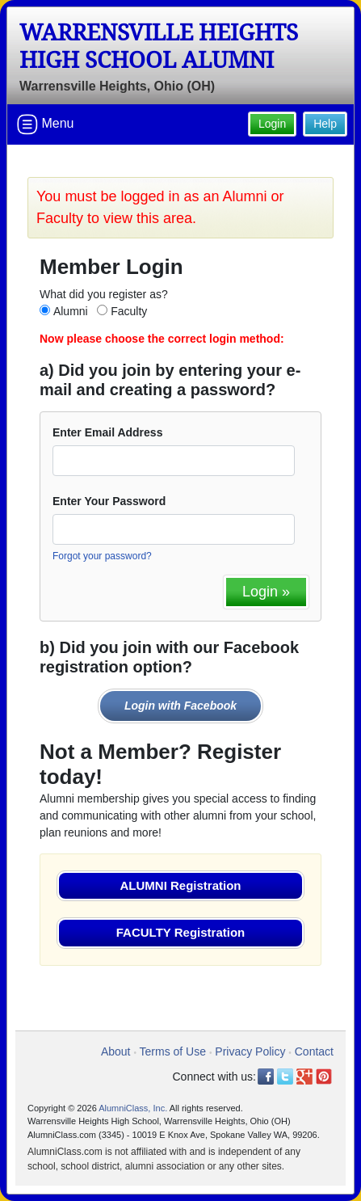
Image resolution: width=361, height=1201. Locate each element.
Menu (45, 124)
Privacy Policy (250, 1051)
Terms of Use (173, 1051)
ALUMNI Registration (180, 885)
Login (272, 123)
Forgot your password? (102, 556)
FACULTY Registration (180, 932)
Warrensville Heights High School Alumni (158, 46)
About (116, 1051)
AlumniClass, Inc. (133, 1108)
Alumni (70, 311)
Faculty (129, 311)
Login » (266, 592)
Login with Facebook (180, 705)
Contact (314, 1051)
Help (325, 123)
